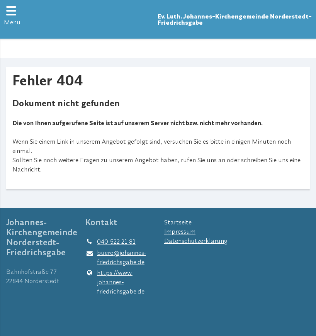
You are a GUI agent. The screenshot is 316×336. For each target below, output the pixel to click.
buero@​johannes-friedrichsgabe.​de (115, 257)
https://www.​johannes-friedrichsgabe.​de (114, 282)
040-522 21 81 (110, 241)
